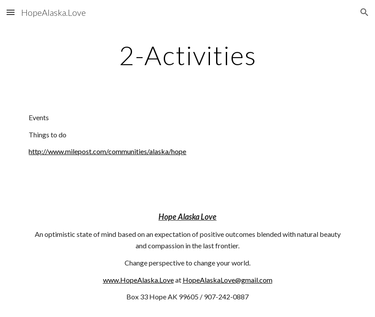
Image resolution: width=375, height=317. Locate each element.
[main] (187, 55)
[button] (10, 12)
